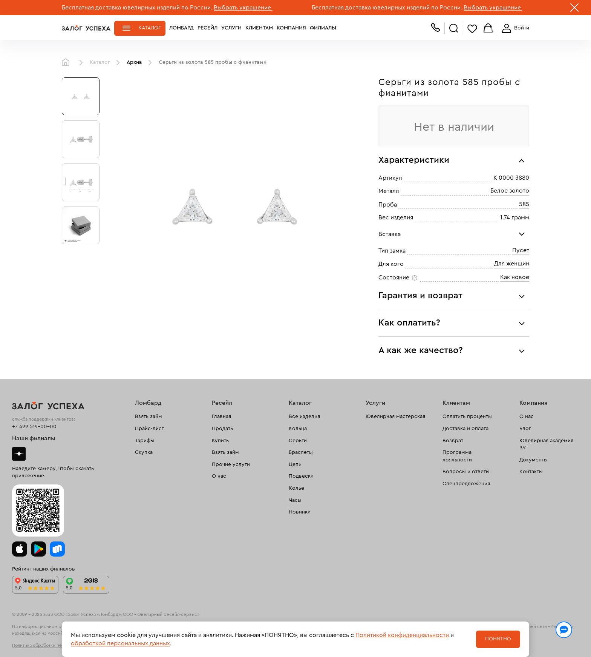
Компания (291, 28)
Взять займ (148, 416)
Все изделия (304, 416)
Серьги (298, 440)
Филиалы (323, 28)
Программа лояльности (457, 456)
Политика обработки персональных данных (58, 645)
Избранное (472, 28)
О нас (219, 476)
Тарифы (144, 440)
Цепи (295, 464)
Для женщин (511, 264)
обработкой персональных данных (120, 643)
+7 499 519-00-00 (34, 426)
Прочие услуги (231, 464)
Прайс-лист (149, 428)
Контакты (531, 471)
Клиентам (259, 28)
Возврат (452, 440)
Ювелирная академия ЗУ (546, 444)
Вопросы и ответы (466, 471)
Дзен (19, 454)
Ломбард (181, 28)
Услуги (231, 28)
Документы (533, 460)
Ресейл (207, 28)
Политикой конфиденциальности (402, 635)
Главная (67, 62)
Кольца (298, 428)
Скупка (144, 452)
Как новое (514, 277)
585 (524, 204)
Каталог (149, 28)
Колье (296, 488)
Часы (295, 500)
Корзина (488, 28)
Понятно (498, 639)
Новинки (300, 512)
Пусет (520, 250)
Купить (220, 440)
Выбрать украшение (243, 8)
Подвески (301, 476)
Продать (222, 428)
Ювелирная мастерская (395, 416)
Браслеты (301, 452)
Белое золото (509, 191)
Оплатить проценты (467, 416)
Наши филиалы (33, 438)
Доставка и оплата (465, 428)
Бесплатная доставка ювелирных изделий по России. (137, 8)
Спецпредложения (466, 483)
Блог (525, 428)
